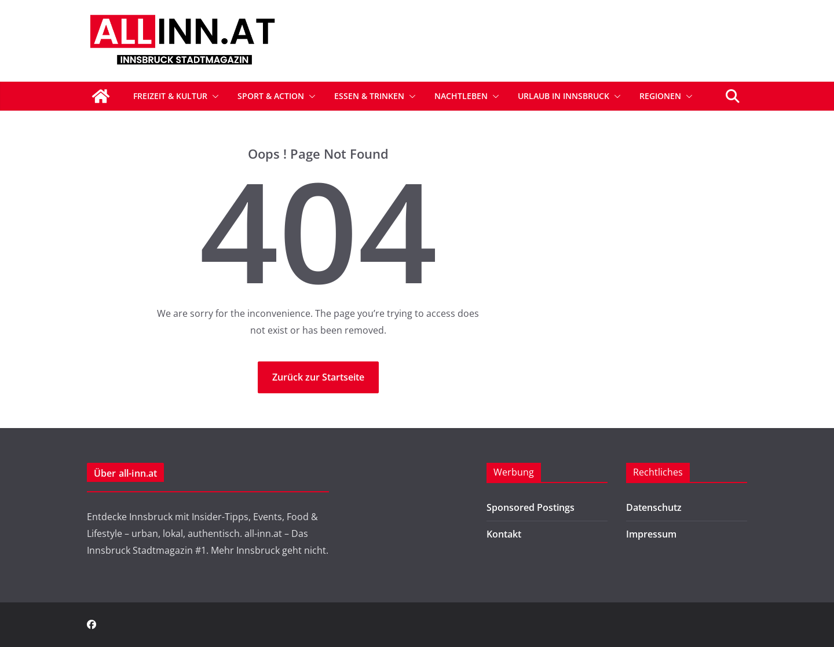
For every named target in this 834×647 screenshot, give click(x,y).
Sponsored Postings (531, 507)
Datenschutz (654, 507)
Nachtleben (461, 95)
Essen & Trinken (369, 95)
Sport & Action (270, 95)
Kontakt (504, 534)
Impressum (651, 534)
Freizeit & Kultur (170, 95)
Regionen (660, 95)
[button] (213, 96)
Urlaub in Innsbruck (563, 95)
